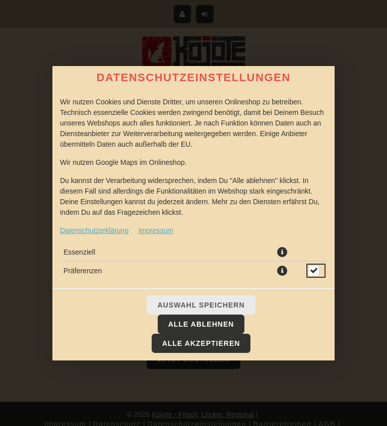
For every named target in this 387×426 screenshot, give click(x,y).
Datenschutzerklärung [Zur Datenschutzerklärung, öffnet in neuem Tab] (94, 230)
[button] (282, 252)
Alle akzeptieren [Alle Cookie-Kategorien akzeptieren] (201, 343)
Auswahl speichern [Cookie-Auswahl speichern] (200, 305)
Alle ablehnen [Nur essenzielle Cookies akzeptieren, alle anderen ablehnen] (201, 324)
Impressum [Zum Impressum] (156, 230)
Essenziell (79, 252)
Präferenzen (82, 271)
